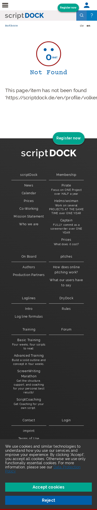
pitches (66, 256)
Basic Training (28, 344)
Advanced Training (28, 360)
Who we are (29, 224)
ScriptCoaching (28, 404)
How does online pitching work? (66, 269)
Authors (11, 26)
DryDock (66, 298)
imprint (28, 431)
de (82, 25)
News (28, 185)
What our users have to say (66, 282)
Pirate (66, 190)
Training (29, 329)
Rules (66, 309)
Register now (68, 7)
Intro (29, 309)
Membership (66, 175)
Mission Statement (29, 216)
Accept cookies (48, 487)
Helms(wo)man (66, 207)
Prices (29, 201)
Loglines (29, 298)
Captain (66, 227)
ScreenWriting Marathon (28, 381)
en (89, 25)
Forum (66, 329)
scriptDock (29, 175)
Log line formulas (29, 316)
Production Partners (29, 275)
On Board (28, 256)
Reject (48, 500)
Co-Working (28, 209)
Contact (29, 420)
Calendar (29, 193)
